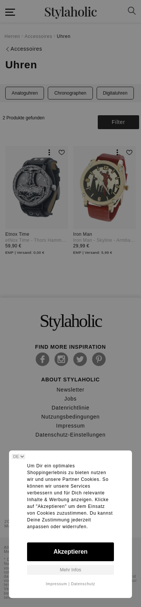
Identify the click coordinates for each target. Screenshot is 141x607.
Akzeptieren (70, 551)
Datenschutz (83, 584)
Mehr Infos (70, 569)
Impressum (56, 584)
